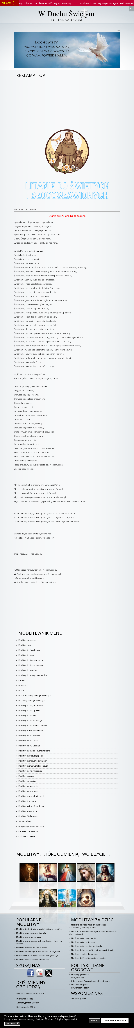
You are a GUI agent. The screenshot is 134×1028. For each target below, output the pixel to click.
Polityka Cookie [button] (44, 1019)
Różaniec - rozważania (28, 831)
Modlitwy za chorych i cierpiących (32, 761)
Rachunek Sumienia (26, 836)
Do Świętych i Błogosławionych (31, 700)
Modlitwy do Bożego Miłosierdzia (32, 675)
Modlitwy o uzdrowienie (28, 791)
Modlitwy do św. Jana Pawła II (30, 705)
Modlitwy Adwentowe (27, 801)
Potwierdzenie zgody (80, 988)
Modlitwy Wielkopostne (28, 816)
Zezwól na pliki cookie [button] (114, 1020)
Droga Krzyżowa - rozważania (31, 826)
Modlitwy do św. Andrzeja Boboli (32, 725)
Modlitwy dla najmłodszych (30, 771)
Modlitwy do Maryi (26, 655)
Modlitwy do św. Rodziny (29, 735)
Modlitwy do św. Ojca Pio (29, 710)
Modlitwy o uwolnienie (28, 786)
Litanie (21, 690)
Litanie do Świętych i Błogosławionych (34, 695)
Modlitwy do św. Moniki (28, 740)
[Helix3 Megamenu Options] (119, 30)
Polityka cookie (77, 977)
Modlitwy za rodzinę (27, 781)
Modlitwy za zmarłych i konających (33, 766)
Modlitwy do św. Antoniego (30, 720)
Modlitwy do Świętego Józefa (30, 660)
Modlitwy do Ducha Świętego (30, 665)
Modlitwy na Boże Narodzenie (31, 806)
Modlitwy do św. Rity (27, 715)
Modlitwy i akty (24, 645)
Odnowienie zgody (79, 984)
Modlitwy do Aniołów (27, 670)
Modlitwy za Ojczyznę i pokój (30, 756)
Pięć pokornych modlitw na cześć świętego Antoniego (49, 3)
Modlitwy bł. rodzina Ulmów (30, 730)
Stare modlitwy (24, 821)
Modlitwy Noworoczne (28, 811)
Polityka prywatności (80, 974)
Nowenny (22, 685)
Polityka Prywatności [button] (65, 1019)
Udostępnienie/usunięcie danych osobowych (90, 981)
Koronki (21, 680)
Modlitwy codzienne (27, 640)
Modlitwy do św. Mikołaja (29, 745)
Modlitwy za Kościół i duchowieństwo (34, 750)
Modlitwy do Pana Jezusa (29, 650)
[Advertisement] (67, 101)
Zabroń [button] (94, 1020)
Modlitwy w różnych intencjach (31, 796)
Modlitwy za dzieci (26, 776)
